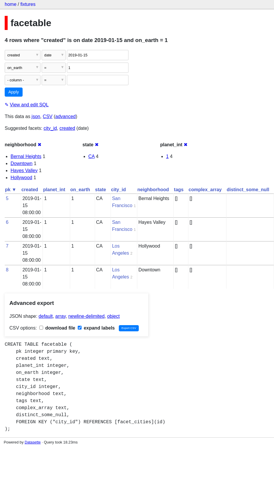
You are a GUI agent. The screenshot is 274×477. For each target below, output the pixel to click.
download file (57, 327)
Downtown (22, 163)
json (36, 116)
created (67, 128)
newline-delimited (86, 316)
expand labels (96, 327)
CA (91, 156)
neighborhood (153, 189)
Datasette (33, 442)
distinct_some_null (248, 189)
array (60, 316)
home (10, 4)
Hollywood (21, 177)
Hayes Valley (24, 170)
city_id (50, 128)
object (113, 316)
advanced (65, 116)
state (100, 189)
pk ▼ (10, 189)
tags (179, 189)
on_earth (80, 189)
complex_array (205, 189)
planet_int (54, 189)
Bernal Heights (26, 156)
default (46, 316)
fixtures (27, 4)
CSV (48, 116)
